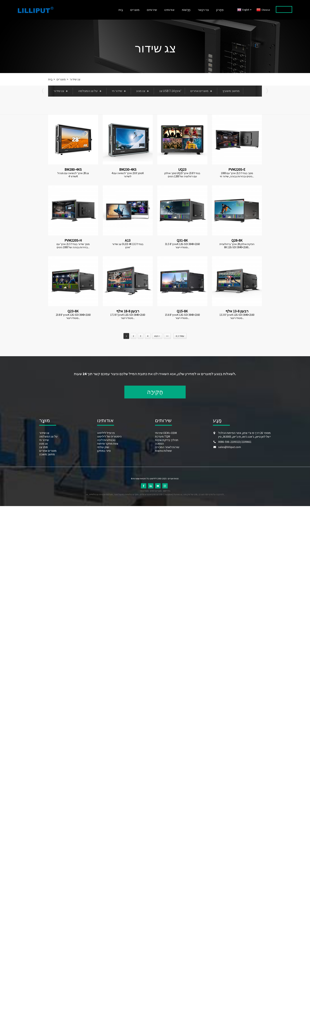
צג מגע (143, 91)
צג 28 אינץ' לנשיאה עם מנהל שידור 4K (73, 175)
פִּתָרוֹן (220, 10)
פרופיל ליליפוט (106, 433)
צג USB (43, 447)
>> (167, 336)
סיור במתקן (104, 450)
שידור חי (119, 91)
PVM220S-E (236, 169)
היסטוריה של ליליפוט (109, 436)
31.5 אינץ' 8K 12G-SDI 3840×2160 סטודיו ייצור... (182, 246)
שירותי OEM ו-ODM (166, 433)
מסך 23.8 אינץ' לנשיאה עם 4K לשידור (128, 175)
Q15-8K (182, 311)
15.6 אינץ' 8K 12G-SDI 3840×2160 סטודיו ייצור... (182, 316)
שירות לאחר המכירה (167, 447)
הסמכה (159, 443)
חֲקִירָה (155, 392)
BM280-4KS (73, 169)
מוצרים (135, 10)
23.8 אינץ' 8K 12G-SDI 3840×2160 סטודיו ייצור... (73, 316)
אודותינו (169, 10)
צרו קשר (203, 10)
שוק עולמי (103, 447)
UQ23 (182, 169)
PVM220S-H (73, 240)
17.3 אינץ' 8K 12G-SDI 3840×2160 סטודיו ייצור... (127, 316)
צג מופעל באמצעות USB (181, 494)
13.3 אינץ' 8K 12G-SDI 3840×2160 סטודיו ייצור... (236, 316)
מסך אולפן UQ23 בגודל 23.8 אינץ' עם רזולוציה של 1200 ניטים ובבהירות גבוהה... (182, 175)
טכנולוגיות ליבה (106, 440)
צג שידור (155, 48)
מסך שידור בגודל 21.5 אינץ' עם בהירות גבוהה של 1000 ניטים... (73, 246)
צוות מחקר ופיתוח (107, 443)
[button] (42, 91)
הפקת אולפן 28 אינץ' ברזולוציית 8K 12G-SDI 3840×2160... (236, 246)
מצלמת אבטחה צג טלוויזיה (101, 494)
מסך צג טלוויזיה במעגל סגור (126, 494)
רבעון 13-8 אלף (237, 311)
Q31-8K (182, 240)
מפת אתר (144, 490)
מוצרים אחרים (202, 91)
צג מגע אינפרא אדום (149, 494)
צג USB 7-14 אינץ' (170, 91)
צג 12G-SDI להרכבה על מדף (211, 494)
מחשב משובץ (231, 91)
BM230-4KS (127, 169)
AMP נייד (166, 490)
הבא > (157, 336)
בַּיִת (120, 10)
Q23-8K (73, 311)
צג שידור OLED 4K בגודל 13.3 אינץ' (127, 246)
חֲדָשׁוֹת (186, 10)
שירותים (152, 10)
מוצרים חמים (156, 490)
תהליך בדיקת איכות (166, 440)
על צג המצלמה (90, 91)
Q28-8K (236, 240)
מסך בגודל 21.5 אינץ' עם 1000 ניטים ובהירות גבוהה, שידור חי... (237, 175)
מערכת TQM (162, 436)
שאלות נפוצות (163, 450)
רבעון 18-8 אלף (127, 311)
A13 (127, 240)
